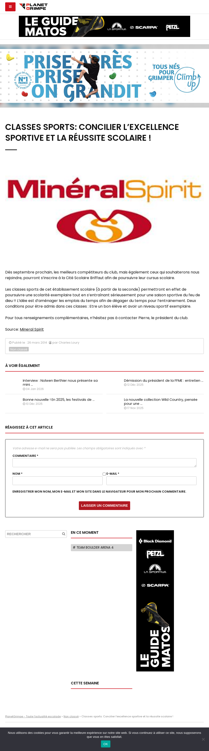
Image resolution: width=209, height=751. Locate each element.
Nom (17, 474)
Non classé (18, 349)
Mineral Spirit (32, 329)
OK (105, 744)
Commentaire (25, 456)
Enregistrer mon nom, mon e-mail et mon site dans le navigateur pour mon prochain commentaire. (99, 492)
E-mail (112, 474)
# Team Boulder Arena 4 (93, 547)
